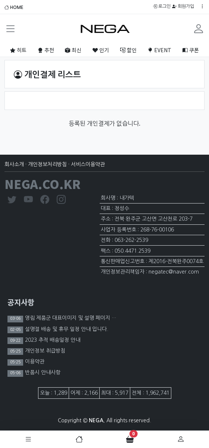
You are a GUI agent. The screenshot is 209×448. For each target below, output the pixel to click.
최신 (73, 50)
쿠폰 (191, 50)
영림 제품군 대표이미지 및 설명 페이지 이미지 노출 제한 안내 (92, 318)
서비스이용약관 (88, 164)
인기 (101, 50)
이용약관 (34, 361)
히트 (18, 50)
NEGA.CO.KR (42, 183)
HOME (14, 7)
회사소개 (14, 164)
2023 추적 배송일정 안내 (52, 340)
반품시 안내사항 (42, 372)
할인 (128, 50)
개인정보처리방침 (47, 164)
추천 (46, 50)
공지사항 (20, 302)
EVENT (159, 50)
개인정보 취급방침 (44, 350)
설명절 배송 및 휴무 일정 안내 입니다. (66, 329)
